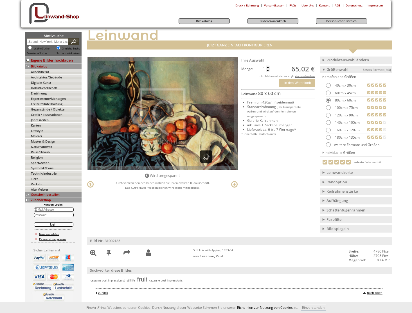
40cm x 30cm (345, 85)
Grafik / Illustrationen (46, 114)
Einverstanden (313, 307)
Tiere (34, 179)
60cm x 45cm (345, 93)
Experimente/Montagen (48, 98)
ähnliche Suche (71, 48)
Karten (36, 125)
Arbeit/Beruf (40, 72)
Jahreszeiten (40, 120)
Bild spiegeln (338, 228)
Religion (37, 157)
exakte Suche (41, 48)
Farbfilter (335, 219)
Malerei (36, 136)
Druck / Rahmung (247, 5)
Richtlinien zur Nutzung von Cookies (265, 307)
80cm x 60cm (345, 100)
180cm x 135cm (347, 137)
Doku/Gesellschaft (44, 88)
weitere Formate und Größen (352, 144)
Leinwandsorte (340, 172)
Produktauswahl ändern (348, 59)
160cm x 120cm (347, 130)
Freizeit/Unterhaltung (46, 104)
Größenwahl (359, 69)
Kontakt (324, 5)
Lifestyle (37, 131)
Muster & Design (43, 141)
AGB (338, 5)
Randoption (337, 181)
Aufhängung (337, 200)
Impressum (375, 5)
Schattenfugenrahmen (346, 210)
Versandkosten (274, 5)
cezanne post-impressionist (108, 280)
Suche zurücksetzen (68, 53)
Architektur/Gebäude (46, 77)
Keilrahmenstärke (342, 191)
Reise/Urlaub (40, 152)
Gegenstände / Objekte (47, 109)
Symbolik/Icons (42, 168)
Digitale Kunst (41, 82)
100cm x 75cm (346, 107)
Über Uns (307, 5)
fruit (142, 279)
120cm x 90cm (346, 115)
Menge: (247, 69)
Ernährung (39, 93)
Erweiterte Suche (37, 53)
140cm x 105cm (347, 122)
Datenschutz (354, 5)
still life (131, 280)
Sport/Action (40, 163)
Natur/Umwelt (41, 147)
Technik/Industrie (44, 173)
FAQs (292, 5)
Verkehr (37, 184)
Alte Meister (39, 189)
